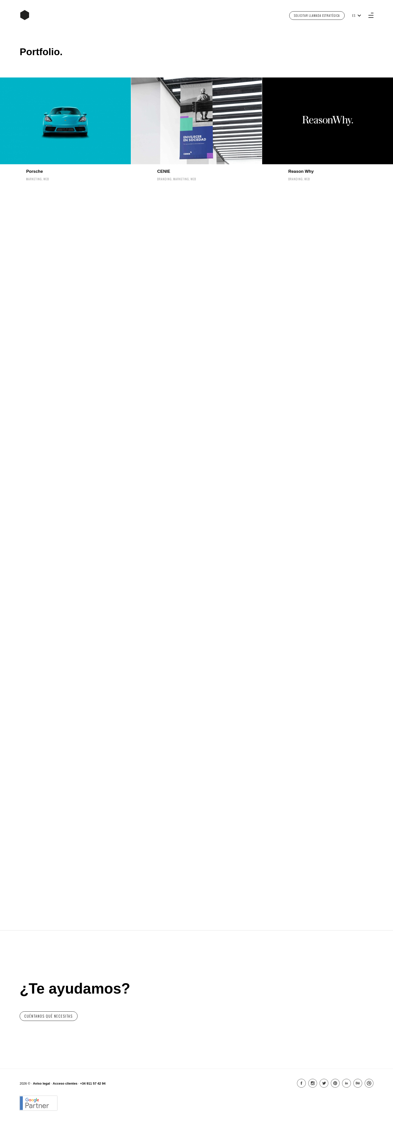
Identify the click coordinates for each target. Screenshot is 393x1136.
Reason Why (301, 171)
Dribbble (369, 1083)
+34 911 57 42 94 (93, 1083)
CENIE (163, 171)
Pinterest (335, 1083)
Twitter (324, 1083)
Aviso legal (41, 1083)
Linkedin (346, 1083)
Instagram (312, 1083)
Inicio (25, 15)
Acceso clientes (65, 1083)
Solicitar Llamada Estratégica (317, 15)
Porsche (34, 171)
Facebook (301, 1083)
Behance (357, 1083)
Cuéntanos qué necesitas (48, 1016)
